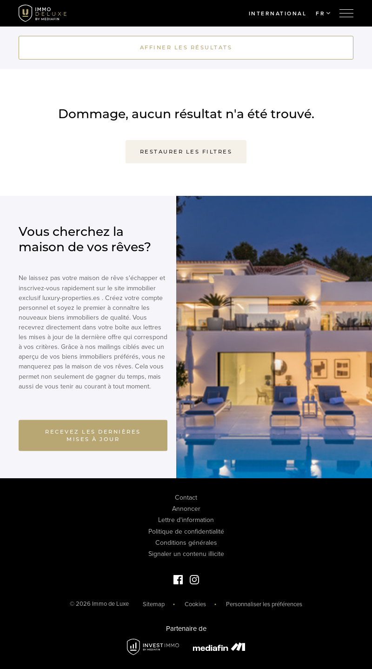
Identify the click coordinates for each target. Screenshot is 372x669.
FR (323, 13)
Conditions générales (186, 543)
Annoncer (186, 509)
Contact (186, 498)
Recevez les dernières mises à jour (93, 437)
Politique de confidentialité (186, 531)
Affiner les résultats (186, 47)
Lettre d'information (186, 520)
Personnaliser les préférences (264, 604)
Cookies (195, 604)
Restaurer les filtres (186, 151)
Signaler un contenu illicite (186, 554)
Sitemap (154, 604)
